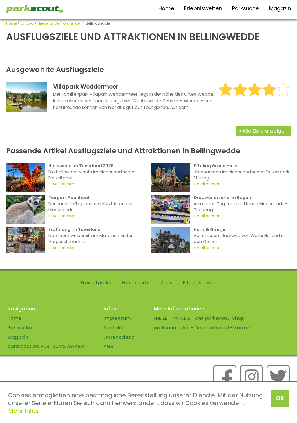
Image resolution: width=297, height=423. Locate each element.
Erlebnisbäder (199, 282)
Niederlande (48, 23)
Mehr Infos (23, 411)
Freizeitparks (96, 282)
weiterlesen (63, 184)
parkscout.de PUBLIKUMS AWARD (45, 346)
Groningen (72, 23)
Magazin (280, 8)
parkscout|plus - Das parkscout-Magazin (203, 327)
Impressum (117, 318)
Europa (27, 23)
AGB (108, 346)
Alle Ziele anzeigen (264, 130)
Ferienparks (136, 282)
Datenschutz (119, 337)
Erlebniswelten (203, 8)
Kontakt (113, 327)
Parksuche (245, 8)
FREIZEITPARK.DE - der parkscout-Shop (199, 318)
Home (166, 8)
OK (280, 398)
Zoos (166, 282)
